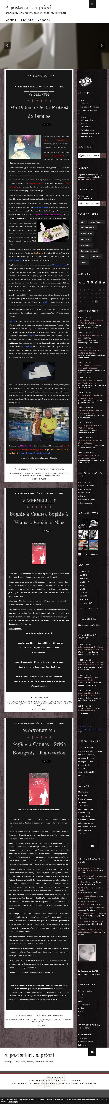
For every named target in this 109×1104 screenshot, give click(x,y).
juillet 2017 (84, 590)
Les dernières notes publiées (54, 1095)
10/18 (80, 1003)
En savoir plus (13, 1102)
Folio (80, 1009)
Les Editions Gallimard (87, 835)
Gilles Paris (82, 504)
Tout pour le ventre (86, 756)
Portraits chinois (87, 138)
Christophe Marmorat (87, 508)
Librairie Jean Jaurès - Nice (89, 633)
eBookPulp (82, 784)
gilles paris (85, 247)
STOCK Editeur (84, 824)
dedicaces (45, 727)
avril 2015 (84, 607)
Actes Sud (82, 842)
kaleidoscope (83, 1053)
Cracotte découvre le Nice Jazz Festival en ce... (90, 389)
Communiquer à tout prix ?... (89, 904)
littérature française (89, 259)
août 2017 (84, 587)
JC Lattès (82, 810)
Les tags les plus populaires (72, 1095)
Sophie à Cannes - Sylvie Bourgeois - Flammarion (39, 777)
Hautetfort (60, 1092)
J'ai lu (80, 1006)
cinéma (35, 1055)
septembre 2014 (86, 611)
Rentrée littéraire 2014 (90, 142)
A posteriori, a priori (30, 10)
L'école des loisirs (85, 1043)
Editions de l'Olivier (86, 817)
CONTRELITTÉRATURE (87, 901)
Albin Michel (83, 814)
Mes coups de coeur (55, 486)
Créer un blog (50, 1092)
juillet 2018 (84, 580)
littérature (54, 1053)
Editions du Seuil (85, 838)
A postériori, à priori (84, 734)
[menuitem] (11, 28)
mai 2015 (83, 604)
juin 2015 (83, 601)
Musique (84, 132)
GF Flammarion (84, 1013)
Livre (49, 1049)
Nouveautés (57, 1049)
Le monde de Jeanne (86, 766)
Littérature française (89, 118)
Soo (80, 716)
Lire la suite (90, 187)
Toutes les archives (88, 616)
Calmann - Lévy (84, 821)
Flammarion (83, 800)
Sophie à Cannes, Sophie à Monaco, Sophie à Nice (39, 538)
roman (45, 1053)
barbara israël (86, 242)
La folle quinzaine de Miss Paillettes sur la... (90, 434)
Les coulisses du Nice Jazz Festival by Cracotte (90, 374)
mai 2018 (83, 583)
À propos (43, 28)
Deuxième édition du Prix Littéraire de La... (90, 419)
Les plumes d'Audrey (86, 763)
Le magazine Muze (85, 770)
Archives (27, 28)
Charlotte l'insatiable (86, 780)
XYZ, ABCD (97, 912)
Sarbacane (82, 1046)
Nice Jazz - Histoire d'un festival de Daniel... (89, 359)
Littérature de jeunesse (90, 115)
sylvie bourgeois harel (41, 490)
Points (81, 1023)
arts (58, 492)
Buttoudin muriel (85, 670)
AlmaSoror (91, 918)
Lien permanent (23, 486)
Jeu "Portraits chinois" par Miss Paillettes (90, 449)
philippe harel (36, 492)
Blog (82, 108)
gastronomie (49, 492)
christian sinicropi (60, 490)
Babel (80, 1020)
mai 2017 (83, 594)
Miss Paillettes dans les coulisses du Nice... (89, 464)
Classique (84, 112)
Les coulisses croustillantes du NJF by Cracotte (91, 329)
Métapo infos (83, 907)
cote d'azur (26, 729)
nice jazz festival (87, 236)
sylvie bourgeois (58, 727)
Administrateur (84, 655)
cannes (27, 490)
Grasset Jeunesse (85, 1050)
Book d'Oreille (84, 773)
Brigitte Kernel (84, 501)
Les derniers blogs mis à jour (36, 1095)
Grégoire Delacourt (86, 494)
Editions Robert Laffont (87, 828)
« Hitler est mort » (85, 890)
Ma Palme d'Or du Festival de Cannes (39, 123)
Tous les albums (90, 563)
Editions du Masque (86, 831)
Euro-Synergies (92, 887)
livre (69, 727)
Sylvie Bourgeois (85, 511)
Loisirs (83, 125)
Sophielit (81, 777)
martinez (18, 490)
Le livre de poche (85, 999)
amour (83, 271)
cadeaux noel (14, 729)
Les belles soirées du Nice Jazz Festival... (90, 344)
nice (50, 729)
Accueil (11, 28)
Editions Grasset (85, 807)
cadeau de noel (19, 727)
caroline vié (23, 492)
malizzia (81, 686)
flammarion (66, 1053)
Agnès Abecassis (85, 497)
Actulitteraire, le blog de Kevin (90, 759)
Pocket (81, 1016)
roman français (96, 230)
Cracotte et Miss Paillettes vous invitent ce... (90, 404)
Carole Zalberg (84, 490)
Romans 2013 (86, 145)
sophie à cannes (33, 727)
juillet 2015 (84, 597)
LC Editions (82, 804)
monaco (36, 729)
